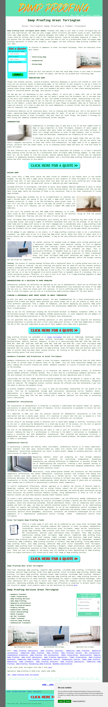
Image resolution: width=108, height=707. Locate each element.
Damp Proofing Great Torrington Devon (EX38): (27, 31)
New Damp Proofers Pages (19, 691)
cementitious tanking (31, 535)
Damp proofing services (87, 576)
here (75, 585)
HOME (71, 15)
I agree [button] (61, 701)
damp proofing (13, 115)
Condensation (38, 126)
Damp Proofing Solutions (52, 651)
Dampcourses (12, 661)
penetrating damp (44, 84)
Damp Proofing (36, 655)
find (14, 570)
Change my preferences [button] (79, 701)
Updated (30, 691)
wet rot (97, 103)
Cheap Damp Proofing (91, 659)
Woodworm (10, 360)
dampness (45, 47)
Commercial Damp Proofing (77, 651)
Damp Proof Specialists (32, 657)
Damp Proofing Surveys (71, 653)
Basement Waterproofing (62, 664)
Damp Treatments (27, 661)
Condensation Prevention (17, 655)
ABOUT (82, 15)
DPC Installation (92, 653)
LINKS (77, 15)
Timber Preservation (69, 655)
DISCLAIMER (96, 15)
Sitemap (9, 691)
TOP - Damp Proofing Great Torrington (23, 675)
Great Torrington (54, 337)
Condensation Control (51, 659)
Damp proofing (13, 337)
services (51, 350)
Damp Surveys (52, 653)
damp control (64, 535)
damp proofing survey (16, 153)
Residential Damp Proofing (40, 664)
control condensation (19, 486)
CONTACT (88, 15)
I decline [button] (68, 701)
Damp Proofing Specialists (26, 651)
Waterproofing (85, 655)
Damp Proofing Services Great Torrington (32, 590)
